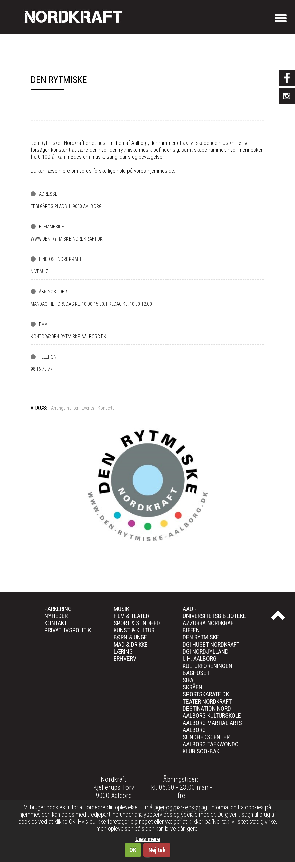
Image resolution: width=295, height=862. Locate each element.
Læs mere (147, 838)
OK (132, 850)
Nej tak (157, 850)
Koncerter (107, 408)
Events (88, 408)
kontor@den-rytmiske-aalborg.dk (68, 336)
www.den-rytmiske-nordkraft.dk (67, 239)
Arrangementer (64, 408)
